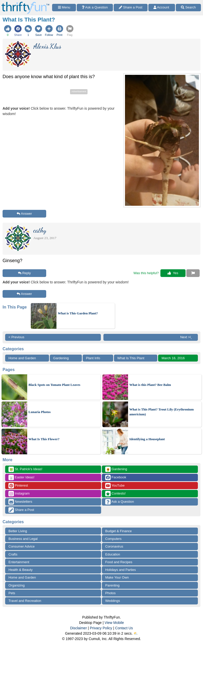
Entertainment (18, 562)
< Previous (16, 337)
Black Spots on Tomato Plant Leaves (54, 385)
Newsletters (20, 502)
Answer (24, 213)
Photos (110, 593)
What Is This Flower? (44, 439)
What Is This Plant (130, 358)
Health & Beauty (20, 570)
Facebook (115, 477)
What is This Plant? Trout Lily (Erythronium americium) (161, 411)
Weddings (112, 601)
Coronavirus (114, 546)
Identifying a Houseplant (147, 439)
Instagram (19, 493)
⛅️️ (135, 633)
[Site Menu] (64, 7)
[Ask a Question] (95, 7)
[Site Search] (188, 7)
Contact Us (124, 628)
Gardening (61, 358)
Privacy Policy (101, 628)
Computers (113, 539)
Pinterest (18, 485)
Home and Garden (22, 358)
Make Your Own (117, 577)
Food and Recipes (118, 562)
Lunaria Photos (39, 412)
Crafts (12, 554)
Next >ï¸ (187, 337)
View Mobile (114, 623)
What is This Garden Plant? (78, 313)
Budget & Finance (118, 531)
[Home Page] (25, 3)
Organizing (16, 585)
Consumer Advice (21, 546)
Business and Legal (22, 539)
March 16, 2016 (173, 358)
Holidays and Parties (120, 570)
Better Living (17, 531)
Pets (11, 593)
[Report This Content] (193, 273)
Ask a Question (119, 502)
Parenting (112, 585)
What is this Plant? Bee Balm (150, 385)
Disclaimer (78, 628)
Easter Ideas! (21, 477)
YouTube (114, 485)
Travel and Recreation (24, 601)
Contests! (115, 493)
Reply (24, 273)
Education (112, 554)
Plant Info (93, 358)
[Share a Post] (131, 7)
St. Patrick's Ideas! (25, 469)
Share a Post (21, 510)
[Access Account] (161, 7)
